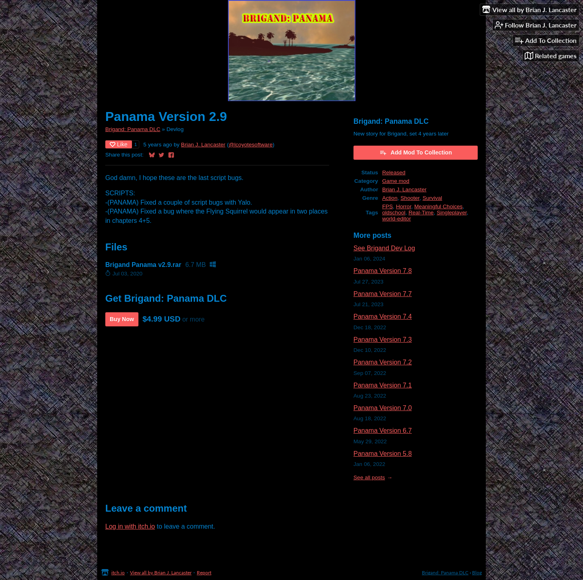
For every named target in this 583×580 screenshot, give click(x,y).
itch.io (118, 572)
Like (119, 144)
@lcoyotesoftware (250, 145)
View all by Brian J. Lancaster (160, 572)
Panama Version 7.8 (382, 270)
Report (204, 572)
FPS (387, 206)
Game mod (395, 181)
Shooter (409, 198)
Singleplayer (452, 213)
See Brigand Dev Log (384, 248)
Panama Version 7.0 (382, 407)
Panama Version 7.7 (382, 293)
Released (393, 172)
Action (390, 198)
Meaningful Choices (438, 206)
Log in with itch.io (130, 526)
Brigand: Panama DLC (132, 129)
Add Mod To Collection (415, 152)
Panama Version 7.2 (382, 362)
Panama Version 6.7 (382, 430)
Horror (403, 206)
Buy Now (122, 319)
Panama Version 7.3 (382, 339)
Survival (432, 198)
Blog (477, 572)
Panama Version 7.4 (382, 316)
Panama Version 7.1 (382, 385)
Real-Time (421, 213)
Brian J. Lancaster (203, 145)
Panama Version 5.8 (382, 453)
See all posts (369, 477)
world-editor (396, 219)
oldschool (393, 213)
